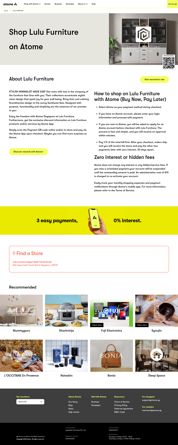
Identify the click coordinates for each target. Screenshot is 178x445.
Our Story (73, 402)
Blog (70, 405)
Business (58, 4)
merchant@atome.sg (151, 410)
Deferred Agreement (123, 409)
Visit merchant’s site (154, 79)
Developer (70, 4)
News (70, 409)
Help (93, 4)
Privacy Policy (120, 405)
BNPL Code (119, 412)
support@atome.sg (151, 400)
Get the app (172, 4)
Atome (6, 10)
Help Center (73, 412)
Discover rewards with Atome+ (28, 151)
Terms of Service (121, 402)
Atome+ (47, 4)
